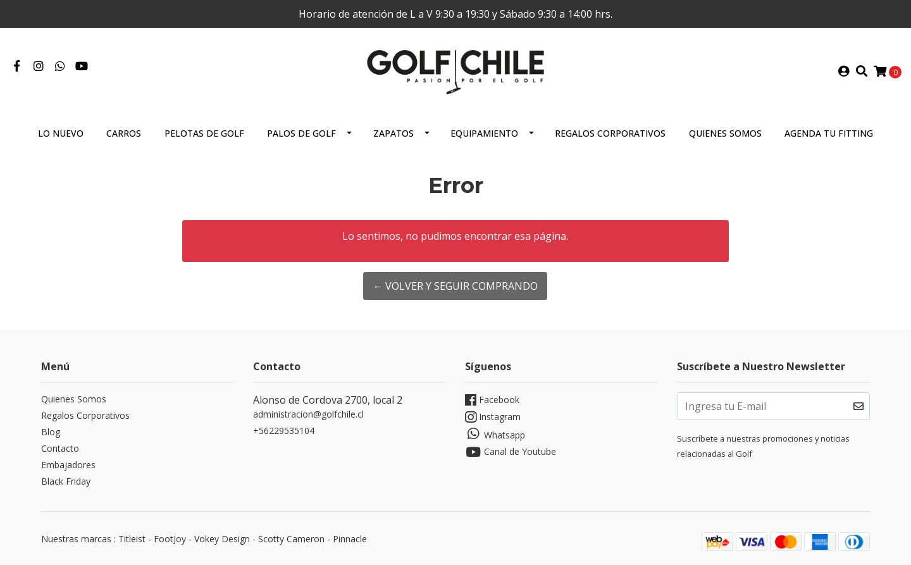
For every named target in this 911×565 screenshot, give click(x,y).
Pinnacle (350, 539)
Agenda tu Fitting (828, 133)
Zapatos (393, 133)
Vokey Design (222, 539)
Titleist (132, 539)
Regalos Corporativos (610, 133)
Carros (123, 133)
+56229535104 (283, 431)
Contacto (60, 448)
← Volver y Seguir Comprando (455, 286)
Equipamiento (484, 133)
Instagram (493, 417)
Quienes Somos (725, 133)
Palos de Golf (301, 133)
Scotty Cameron (291, 539)
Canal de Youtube (510, 452)
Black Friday (65, 481)
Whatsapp (495, 434)
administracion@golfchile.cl (308, 414)
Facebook (492, 400)
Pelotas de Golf (204, 133)
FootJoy (170, 539)
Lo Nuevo (61, 133)
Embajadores (68, 465)
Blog (50, 432)
